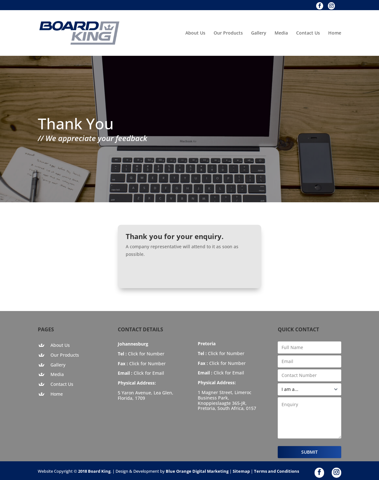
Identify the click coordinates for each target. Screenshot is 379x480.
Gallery (258, 33)
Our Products (228, 33)
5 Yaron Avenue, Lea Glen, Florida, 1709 (145, 395)
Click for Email (149, 373)
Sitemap (241, 471)
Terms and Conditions (276, 471)
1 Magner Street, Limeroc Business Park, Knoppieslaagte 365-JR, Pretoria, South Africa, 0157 (227, 400)
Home (334, 33)
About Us (195, 33)
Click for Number (146, 354)
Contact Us (308, 33)
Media (281, 33)
